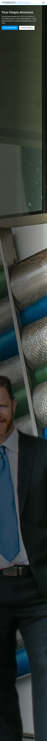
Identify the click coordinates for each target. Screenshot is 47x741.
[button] (43, 3)
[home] (16, 2)
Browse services (27, 28)
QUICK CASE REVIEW (10, 28)
